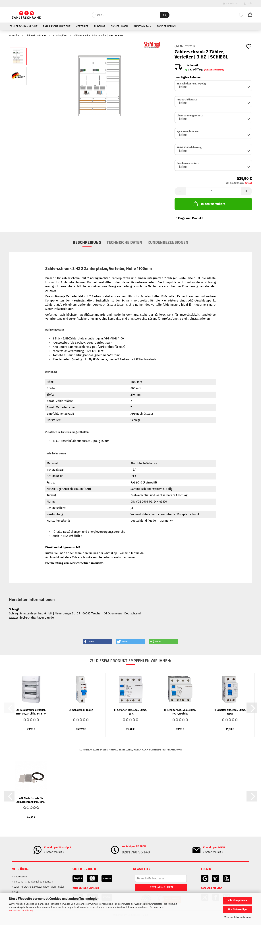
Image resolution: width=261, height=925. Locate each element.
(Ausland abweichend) (214, 70)
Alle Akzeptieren (237, 900)
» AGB (15, 891)
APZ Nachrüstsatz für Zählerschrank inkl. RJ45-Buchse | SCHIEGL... (31, 800)
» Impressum (19, 876)
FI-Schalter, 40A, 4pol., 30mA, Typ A (130, 712)
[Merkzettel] (241, 15)
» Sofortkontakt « (54, 852)
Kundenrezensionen (168, 242)
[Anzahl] (213, 191)
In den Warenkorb (209, 204)
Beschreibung (87, 242)
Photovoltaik (142, 26)
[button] (250, 15)
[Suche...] (164, 15)
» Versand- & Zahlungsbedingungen (32, 881)
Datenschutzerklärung (21, 910)
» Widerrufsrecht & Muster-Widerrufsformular (38, 886)
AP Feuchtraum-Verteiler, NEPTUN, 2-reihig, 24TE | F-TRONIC (31, 712)
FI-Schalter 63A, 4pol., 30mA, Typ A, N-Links (180, 712)
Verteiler (82, 26)
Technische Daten (124, 242)
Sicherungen (119, 26)
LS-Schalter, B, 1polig (81, 710)
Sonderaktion (166, 26)
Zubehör (99, 26)
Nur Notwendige (237, 909)
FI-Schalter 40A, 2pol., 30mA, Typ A (230, 712)
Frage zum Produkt (190, 218)
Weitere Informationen (237, 917)
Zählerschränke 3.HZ (23, 26)
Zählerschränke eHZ (57, 26)
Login (248, 3)
